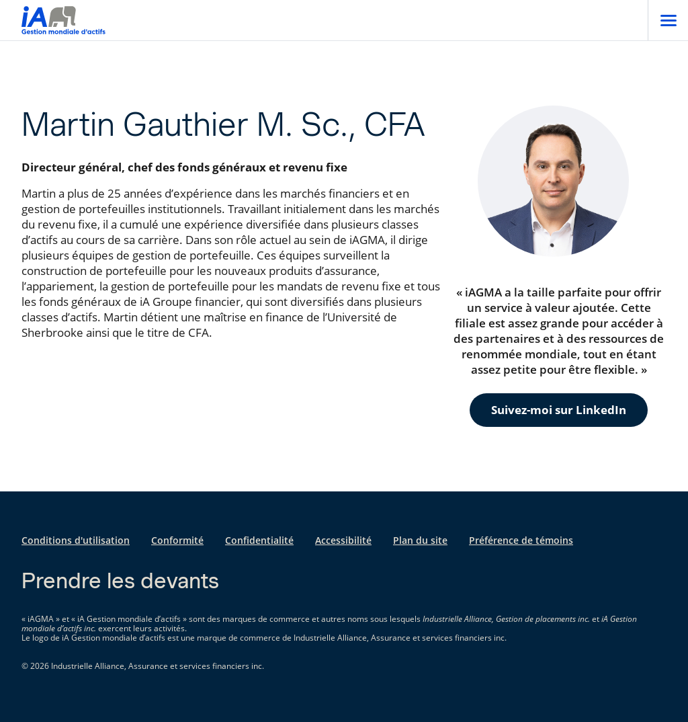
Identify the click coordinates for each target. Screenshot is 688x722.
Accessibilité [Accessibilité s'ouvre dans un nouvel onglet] (343, 540)
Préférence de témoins (521, 540)
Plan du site (420, 540)
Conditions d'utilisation (76, 540)
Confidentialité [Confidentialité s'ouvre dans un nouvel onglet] (259, 540)
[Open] (668, 20)
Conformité (177, 540)
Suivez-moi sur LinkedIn (558, 409)
